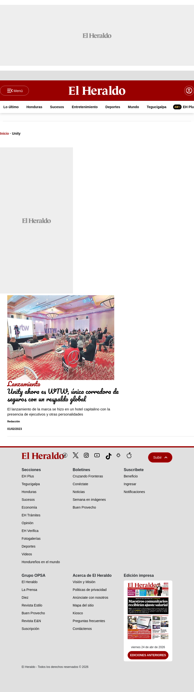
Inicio (4, 133)
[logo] (32, 455)
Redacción (13, 421)
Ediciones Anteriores (148, 655)
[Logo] (97, 90)
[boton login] (189, 90)
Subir (160, 457)
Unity (16, 133)
